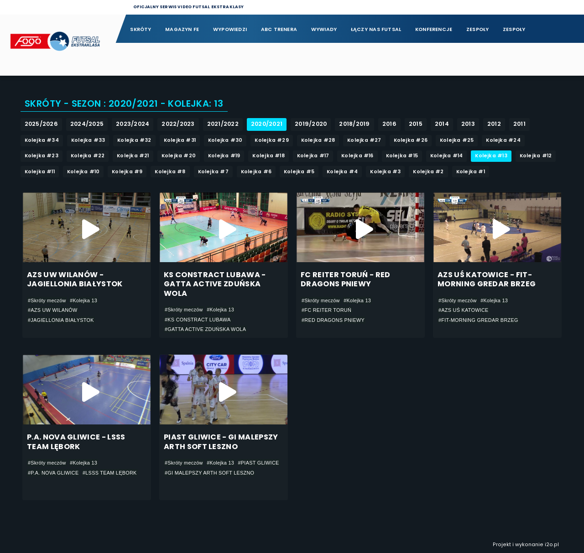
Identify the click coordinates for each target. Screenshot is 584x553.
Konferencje (433, 29)
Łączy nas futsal (376, 29)
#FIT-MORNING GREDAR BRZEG (478, 320)
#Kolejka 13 (83, 300)
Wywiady (324, 29)
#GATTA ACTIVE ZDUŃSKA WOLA (205, 329)
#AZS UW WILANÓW (53, 310)
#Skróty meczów (47, 300)
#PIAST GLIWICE (258, 462)
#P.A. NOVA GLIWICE (53, 472)
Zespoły (477, 29)
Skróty (140, 29)
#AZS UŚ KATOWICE (463, 310)
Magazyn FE (182, 29)
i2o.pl (552, 544)
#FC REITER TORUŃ (326, 310)
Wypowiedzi (230, 29)
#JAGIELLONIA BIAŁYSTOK (61, 320)
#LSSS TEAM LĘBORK (110, 472)
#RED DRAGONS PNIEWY (333, 320)
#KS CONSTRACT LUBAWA (198, 319)
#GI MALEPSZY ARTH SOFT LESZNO (209, 472)
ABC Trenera (279, 29)
